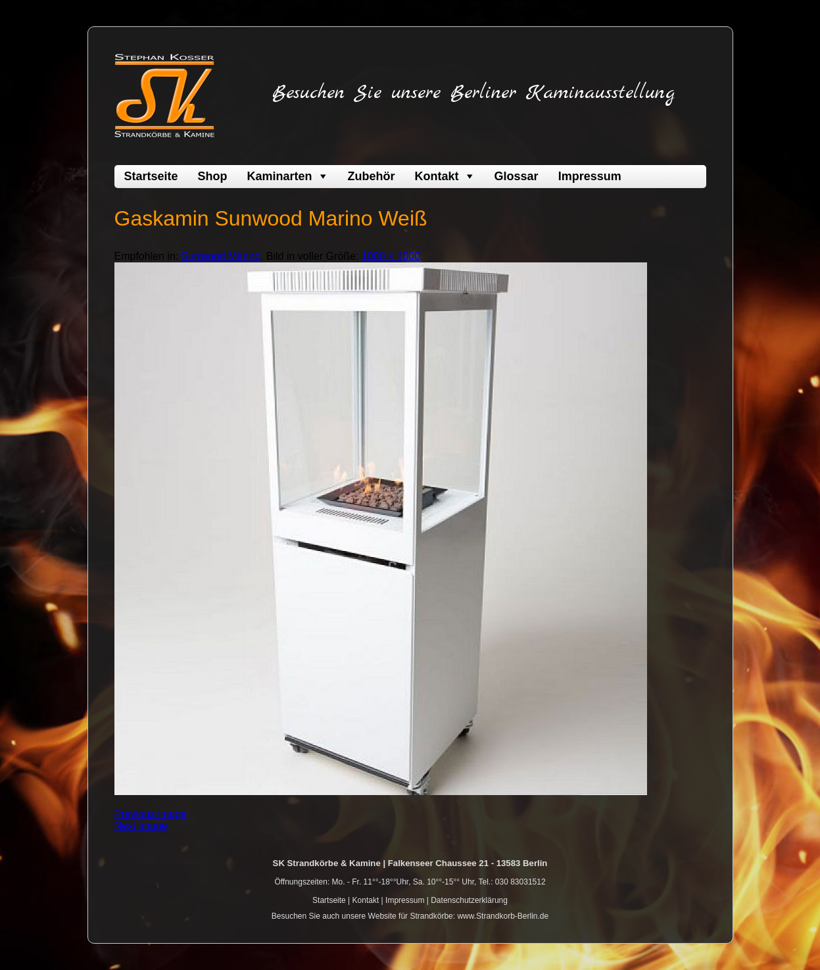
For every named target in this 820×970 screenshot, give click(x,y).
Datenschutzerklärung (469, 900)
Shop (213, 176)
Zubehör (371, 176)
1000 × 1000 (391, 256)
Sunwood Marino (220, 256)
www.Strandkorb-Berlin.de (502, 916)
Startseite (151, 176)
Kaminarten (279, 176)
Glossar (516, 176)
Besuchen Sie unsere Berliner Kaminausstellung (473, 93)
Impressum (589, 176)
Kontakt (437, 176)
